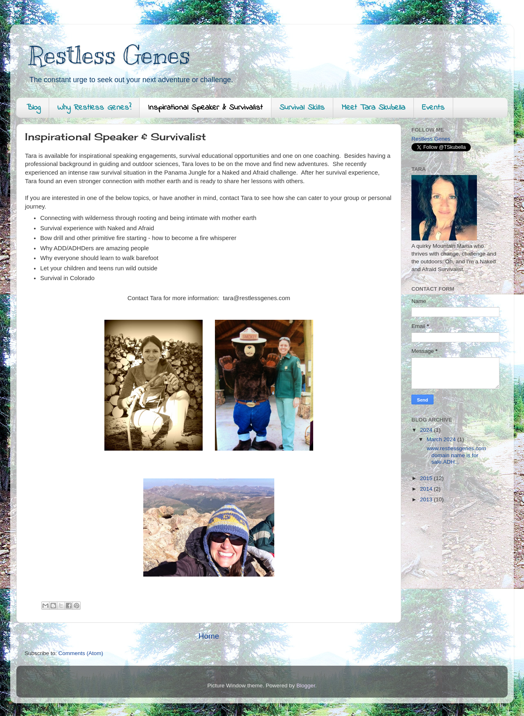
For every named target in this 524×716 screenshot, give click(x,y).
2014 (427, 489)
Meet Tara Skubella (373, 108)
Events (433, 108)
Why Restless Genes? (94, 108)
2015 (427, 478)
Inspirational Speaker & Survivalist (205, 108)
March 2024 (442, 439)
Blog (34, 108)
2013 (427, 499)
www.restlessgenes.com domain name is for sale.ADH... (455, 455)
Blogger (305, 685)
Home (209, 636)
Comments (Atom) (81, 653)
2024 (427, 430)
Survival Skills (302, 108)
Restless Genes (109, 55)
